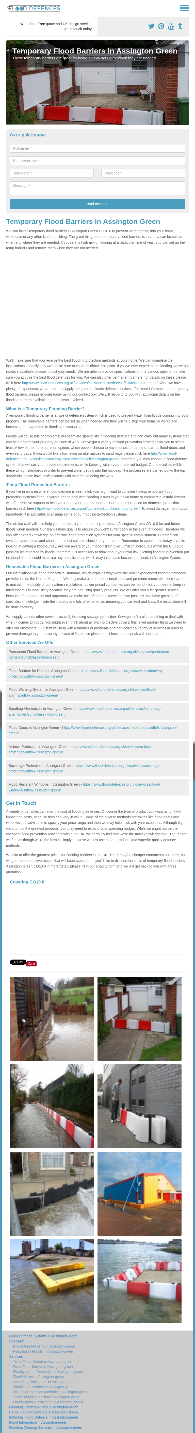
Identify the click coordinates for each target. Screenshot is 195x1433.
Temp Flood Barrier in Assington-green (43, 1361)
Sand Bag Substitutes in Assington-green (45, 1382)
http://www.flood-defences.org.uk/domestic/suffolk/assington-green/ (87, 508)
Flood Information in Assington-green (38, 1422)
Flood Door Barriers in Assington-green (43, 1387)
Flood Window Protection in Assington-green (48, 1402)
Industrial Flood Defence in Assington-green (43, 1417)
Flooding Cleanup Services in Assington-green (45, 1427)
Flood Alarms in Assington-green (38, 1377)
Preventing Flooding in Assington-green (44, 1346)
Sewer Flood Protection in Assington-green (46, 1397)
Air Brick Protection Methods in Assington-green (50, 1392)
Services (16, 1356)
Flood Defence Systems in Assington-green (43, 1336)
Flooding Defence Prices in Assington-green (43, 1407)
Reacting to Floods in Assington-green (43, 1351)
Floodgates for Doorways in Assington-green (48, 1372)
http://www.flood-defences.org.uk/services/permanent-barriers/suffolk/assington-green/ (90, 383)
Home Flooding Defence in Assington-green (43, 1412)
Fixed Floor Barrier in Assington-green (43, 1367)
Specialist (16, 1341)
